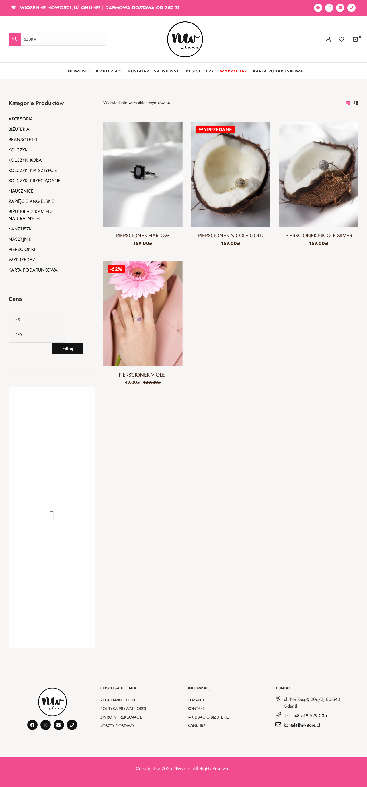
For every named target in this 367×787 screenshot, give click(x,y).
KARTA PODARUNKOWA (33, 270)
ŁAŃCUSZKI (21, 229)
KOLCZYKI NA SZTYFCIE (33, 170)
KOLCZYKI (19, 150)
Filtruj (68, 348)
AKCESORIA (21, 119)
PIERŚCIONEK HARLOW (142, 235)
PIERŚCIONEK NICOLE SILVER (319, 235)
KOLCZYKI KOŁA (25, 160)
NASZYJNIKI (20, 239)
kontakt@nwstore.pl (302, 725)
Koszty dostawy (117, 726)
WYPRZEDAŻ (22, 259)
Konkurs (197, 726)
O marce (196, 700)
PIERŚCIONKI (22, 249)
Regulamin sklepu (118, 700)
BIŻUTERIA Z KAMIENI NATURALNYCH (31, 215)
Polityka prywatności (123, 708)
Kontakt (196, 708)
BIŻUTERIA (19, 129)
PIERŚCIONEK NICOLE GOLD (230, 235)
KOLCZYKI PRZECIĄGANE (34, 180)
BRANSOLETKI (23, 139)
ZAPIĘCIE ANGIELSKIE (31, 201)
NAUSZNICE (21, 191)
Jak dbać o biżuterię (208, 717)
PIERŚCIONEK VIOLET (143, 375)
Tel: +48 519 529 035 (305, 715)
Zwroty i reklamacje (121, 717)
